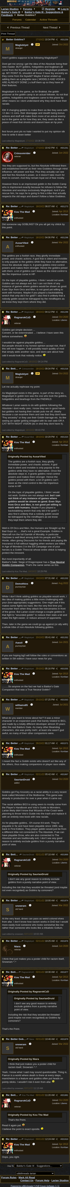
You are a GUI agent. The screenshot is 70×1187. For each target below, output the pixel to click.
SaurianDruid (26, 854)
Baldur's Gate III (10, 12)
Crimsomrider (26, 369)
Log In (63, 9)
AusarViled (27, 437)
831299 (64, 312)
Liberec (64, 320)
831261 (64, 148)
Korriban (64, 214)
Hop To (10, 1166)
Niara (30, 1039)
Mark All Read (27, 1177)
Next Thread (52, 27)
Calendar (30, 19)
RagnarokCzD (26, 972)
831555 (64, 669)
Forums (27, 9)
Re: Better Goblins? (17, 147)
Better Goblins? (15, 39)
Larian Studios (10, 9)
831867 (64, 774)
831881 (64, 1095)
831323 (64, 437)
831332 (64, 578)
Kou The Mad (26, 1095)
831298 (64, 237)
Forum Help (42, 1180)
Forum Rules (8, 1177)
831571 (64, 743)
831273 (64, 206)
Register (48, 9)
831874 (64, 900)
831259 (64, 39)
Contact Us (26, 1180)
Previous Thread (17, 27)
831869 (64, 854)
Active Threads (48, 19)
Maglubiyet (27, 148)
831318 (64, 369)
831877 (64, 972)
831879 (64, 1039)
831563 (64, 700)
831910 (64, 1139)
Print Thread (8, 33)
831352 (64, 637)
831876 (64, 941)
